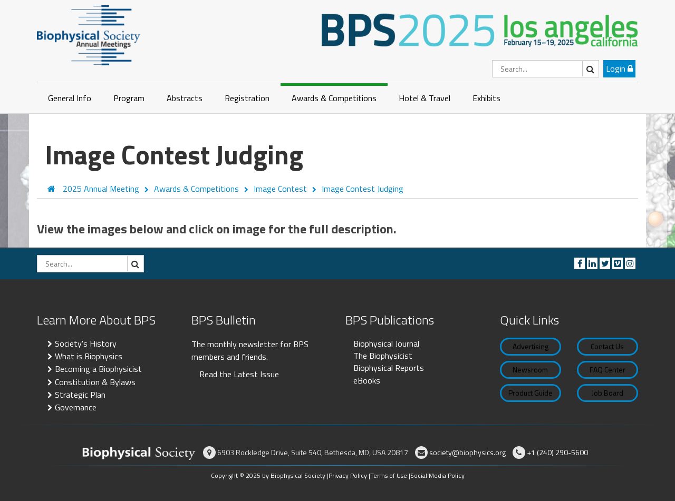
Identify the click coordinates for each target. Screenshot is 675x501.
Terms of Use (388, 475)
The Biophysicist (382, 355)
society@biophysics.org (467, 452)
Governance (76, 407)
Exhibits (486, 98)
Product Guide (530, 392)
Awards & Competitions (334, 98)
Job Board (607, 392)
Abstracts (184, 98)
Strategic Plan (80, 394)
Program (128, 98)
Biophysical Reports (388, 367)
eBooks (366, 380)
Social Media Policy (437, 475)
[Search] (545, 68)
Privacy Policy (348, 475)
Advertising (530, 346)
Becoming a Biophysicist (98, 368)
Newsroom (530, 369)
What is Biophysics (88, 356)
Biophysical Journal (386, 343)
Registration (247, 98)
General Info (69, 98)
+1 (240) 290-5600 (557, 452)
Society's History (86, 343)
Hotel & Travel (424, 98)
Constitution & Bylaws (95, 382)
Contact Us (607, 346)
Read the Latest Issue (239, 374)
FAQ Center (607, 369)
